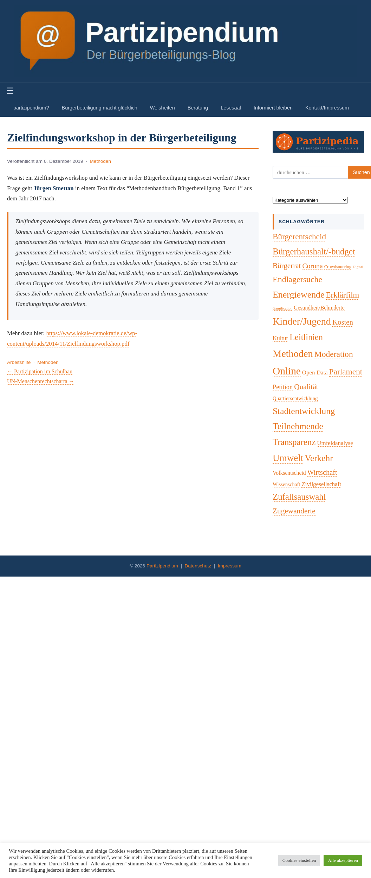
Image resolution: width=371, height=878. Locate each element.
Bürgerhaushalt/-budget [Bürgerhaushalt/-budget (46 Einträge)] (314, 251)
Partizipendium (162, 565)
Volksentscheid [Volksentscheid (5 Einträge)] (289, 473)
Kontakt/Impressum (327, 108)
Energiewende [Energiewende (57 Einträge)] (299, 295)
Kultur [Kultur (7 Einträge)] (280, 338)
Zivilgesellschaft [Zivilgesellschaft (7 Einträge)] (321, 484)
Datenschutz (197, 565)
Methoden (100, 161)
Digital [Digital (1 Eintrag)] (358, 267)
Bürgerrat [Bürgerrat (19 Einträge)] (287, 265)
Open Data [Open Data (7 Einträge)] (315, 372)
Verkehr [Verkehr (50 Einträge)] (319, 458)
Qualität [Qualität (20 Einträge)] (306, 387)
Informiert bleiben (273, 108)
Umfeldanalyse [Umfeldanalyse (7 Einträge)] (335, 443)
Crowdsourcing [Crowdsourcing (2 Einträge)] (337, 266)
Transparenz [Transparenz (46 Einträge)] (294, 442)
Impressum (229, 565)
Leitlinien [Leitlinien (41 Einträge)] (306, 337)
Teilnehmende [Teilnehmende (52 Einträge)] (298, 426)
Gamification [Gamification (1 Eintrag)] (282, 308)
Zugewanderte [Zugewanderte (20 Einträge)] (294, 511)
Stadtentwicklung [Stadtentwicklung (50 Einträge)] (304, 411)
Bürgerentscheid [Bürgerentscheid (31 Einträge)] (299, 236)
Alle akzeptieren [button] (343, 860)
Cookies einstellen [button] (299, 860)
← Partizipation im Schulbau (39, 371)
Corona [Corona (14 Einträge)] (312, 266)
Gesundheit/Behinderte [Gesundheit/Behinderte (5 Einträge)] (319, 308)
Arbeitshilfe (19, 362)
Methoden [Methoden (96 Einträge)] (293, 353)
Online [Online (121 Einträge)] (287, 371)
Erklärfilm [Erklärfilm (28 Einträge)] (342, 295)
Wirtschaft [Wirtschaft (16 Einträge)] (322, 472)
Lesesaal (231, 108)
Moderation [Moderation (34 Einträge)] (333, 354)
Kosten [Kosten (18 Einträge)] (342, 322)
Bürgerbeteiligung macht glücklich (99, 108)
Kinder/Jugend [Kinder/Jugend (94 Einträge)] (302, 321)
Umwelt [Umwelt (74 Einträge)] (288, 458)
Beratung (198, 108)
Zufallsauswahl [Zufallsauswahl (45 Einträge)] (299, 496)
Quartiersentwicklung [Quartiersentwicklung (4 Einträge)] (295, 398)
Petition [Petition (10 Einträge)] (283, 387)
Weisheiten (162, 108)
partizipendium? (31, 108)
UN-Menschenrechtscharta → (40, 381)
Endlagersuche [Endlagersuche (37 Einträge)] (297, 279)
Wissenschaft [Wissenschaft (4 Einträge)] (286, 484)
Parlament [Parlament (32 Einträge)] (346, 371)
